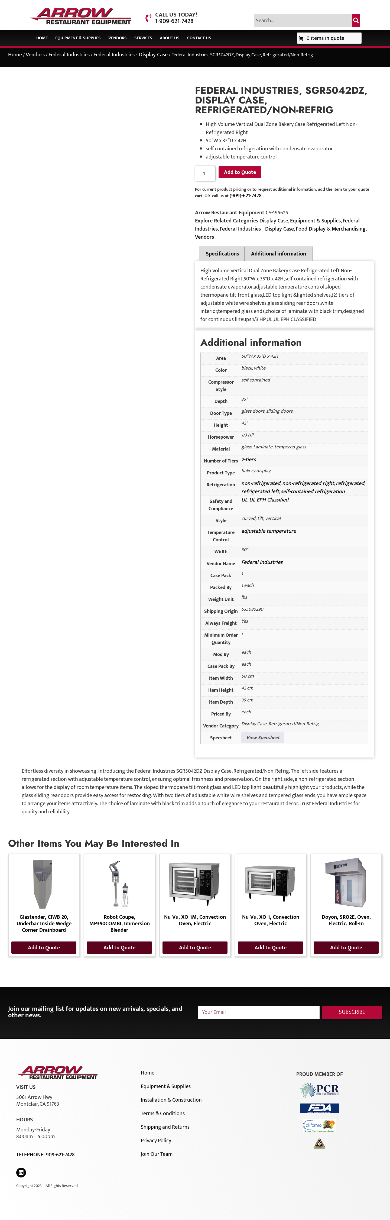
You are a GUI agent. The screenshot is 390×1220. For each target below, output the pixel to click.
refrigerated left (260, 491)
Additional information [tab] (278, 253)
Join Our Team (157, 1154)
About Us (170, 38)
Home (42, 38)
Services (143, 38)
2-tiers (248, 459)
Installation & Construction (171, 1100)
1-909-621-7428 (174, 21)
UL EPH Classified (268, 499)
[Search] (356, 20)
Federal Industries (69, 54)
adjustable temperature (268, 531)
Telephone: (31, 1154)
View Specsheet (263, 738)
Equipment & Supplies (78, 38)
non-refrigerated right (308, 483)
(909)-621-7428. (246, 195)
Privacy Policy (156, 1140)
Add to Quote (240, 172)
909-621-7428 (60, 1154)
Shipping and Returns (165, 1127)
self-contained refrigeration (313, 491)
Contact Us (199, 38)
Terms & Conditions (163, 1113)
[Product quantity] (205, 173)
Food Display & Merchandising (331, 229)
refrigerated (350, 483)
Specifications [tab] (222, 253)
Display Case (273, 220)
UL (244, 499)
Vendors (117, 38)
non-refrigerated (260, 483)
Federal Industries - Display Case (130, 54)
